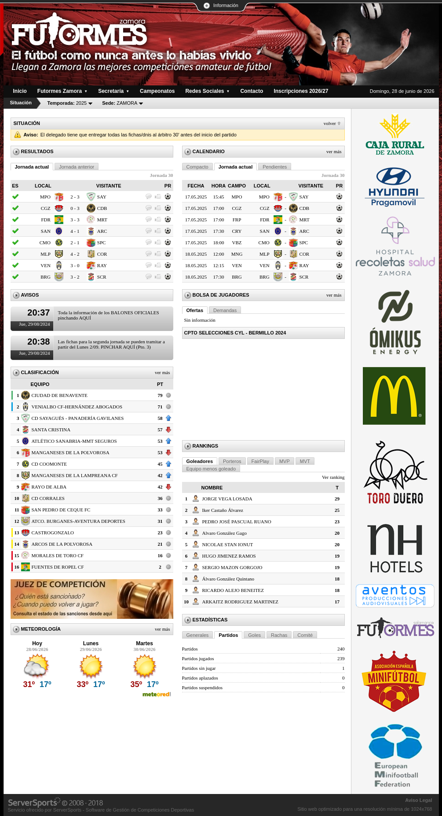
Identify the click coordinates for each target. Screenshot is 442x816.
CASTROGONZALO (53, 532)
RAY (102, 265)
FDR (45, 219)
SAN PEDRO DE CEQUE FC (61, 509)
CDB (102, 208)
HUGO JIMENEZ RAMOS (229, 556)
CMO (45, 242)
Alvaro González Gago (224, 533)
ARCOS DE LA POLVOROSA (62, 544)
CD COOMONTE (49, 464)
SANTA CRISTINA (51, 429)
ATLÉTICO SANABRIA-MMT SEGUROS (74, 441)
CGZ (46, 208)
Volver (330, 123)
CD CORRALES (48, 498)
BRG (45, 276)
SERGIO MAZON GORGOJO (232, 567)
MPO (45, 196)
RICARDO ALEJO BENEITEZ (233, 590)
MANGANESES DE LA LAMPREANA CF (75, 475)
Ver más (162, 372)
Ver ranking (333, 477)
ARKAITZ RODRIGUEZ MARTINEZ (240, 601)
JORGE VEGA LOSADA (227, 498)
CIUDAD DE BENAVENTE (60, 395)
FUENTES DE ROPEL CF (58, 567)
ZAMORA (119, 103)
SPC (101, 242)
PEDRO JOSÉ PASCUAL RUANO (236, 521)
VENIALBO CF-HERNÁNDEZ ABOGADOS (77, 406)
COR (102, 254)
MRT (102, 219)
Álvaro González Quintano (228, 578)
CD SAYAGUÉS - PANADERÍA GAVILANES (78, 418)
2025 (67, 103)
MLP (45, 254)
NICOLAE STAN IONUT (227, 544)
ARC (102, 231)
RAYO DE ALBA (49, 486)
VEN (45, 265)
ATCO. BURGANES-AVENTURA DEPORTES (78, 521)
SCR (101, 276)
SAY (101, 196)
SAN (46, 231)
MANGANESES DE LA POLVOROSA (71, 452)
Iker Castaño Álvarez (222, 510)
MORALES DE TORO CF (58, 555)
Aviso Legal (418, 800)
